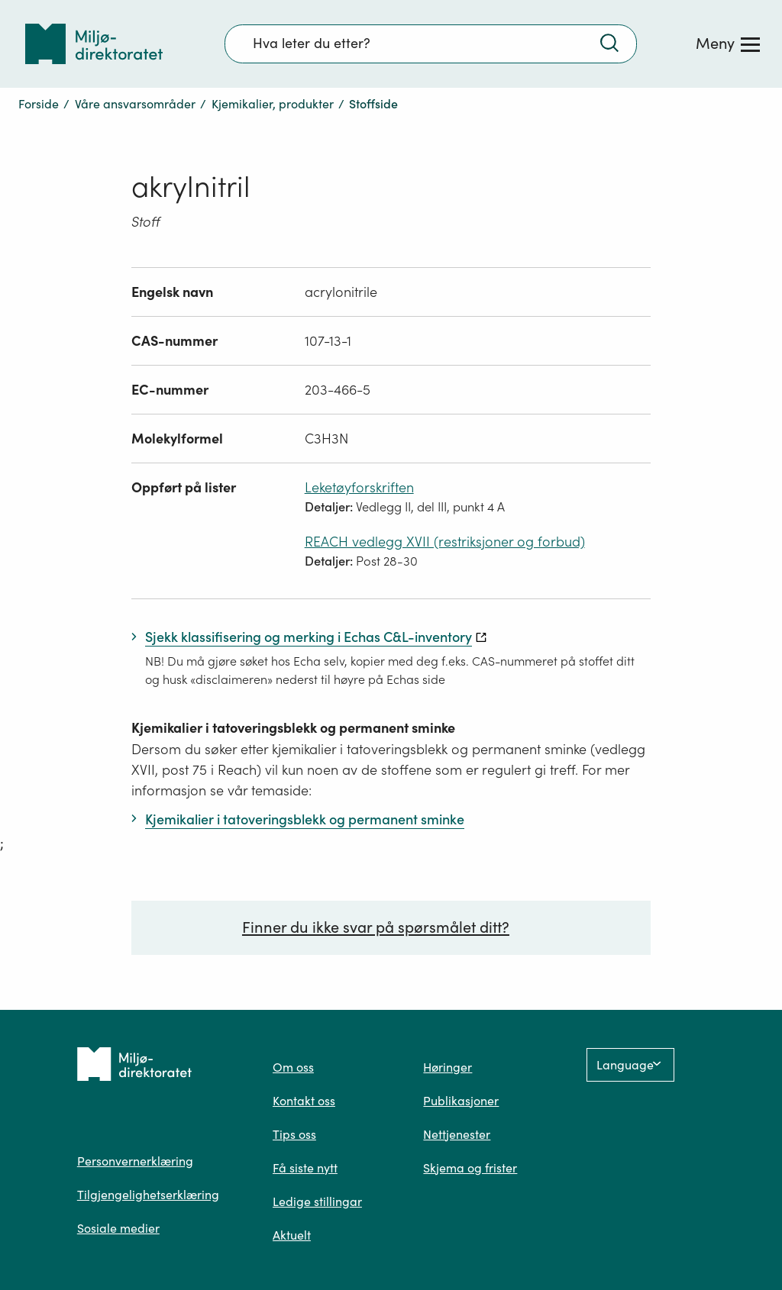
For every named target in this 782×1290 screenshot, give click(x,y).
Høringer (447, 1067)
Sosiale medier (118, 1228)
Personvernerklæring (135, 1161)
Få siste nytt (305, 1168)
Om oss (293, 1067)
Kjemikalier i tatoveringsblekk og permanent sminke (293, 728)
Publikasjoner (461, 1100)
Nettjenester (456, 1134)
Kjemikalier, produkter (273, 103)
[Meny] (727, 43)
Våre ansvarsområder (135, 103)
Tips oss (294, 1134)
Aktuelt (292, 1235)
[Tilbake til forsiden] (94, 44)
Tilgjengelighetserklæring (148, 1194)
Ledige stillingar (317, 1201)
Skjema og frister (470, 1168)
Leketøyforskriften (359, 487)
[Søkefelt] (431, 43)
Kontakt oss (304, 1100)
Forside (38, 103)
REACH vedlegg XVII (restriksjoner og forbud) (445, 541)
